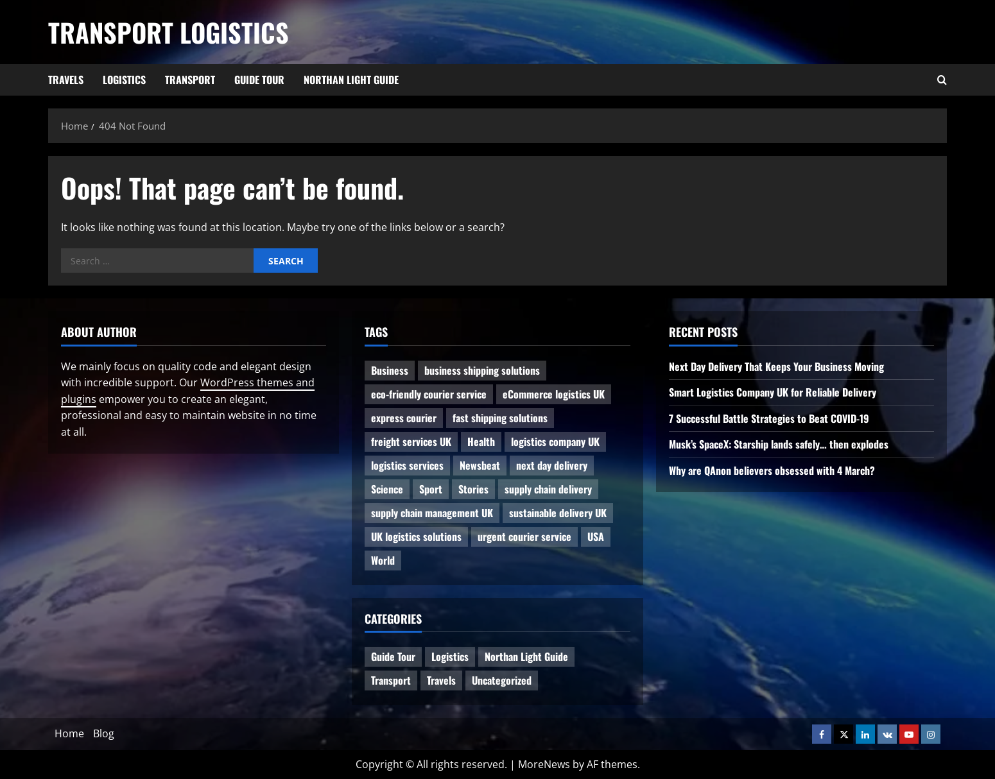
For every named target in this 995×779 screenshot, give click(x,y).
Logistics (124, 79)
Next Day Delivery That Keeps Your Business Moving (776, 366)
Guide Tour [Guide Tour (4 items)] (393, 656)
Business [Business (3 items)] (389, 370)
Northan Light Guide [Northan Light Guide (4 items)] (526, 656)
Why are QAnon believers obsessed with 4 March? (772, 470)
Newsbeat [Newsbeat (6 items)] (480, 465)
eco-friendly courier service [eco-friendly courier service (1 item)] (429, 394)
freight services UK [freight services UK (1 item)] (411, 441)
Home (69, 733)
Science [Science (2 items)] (387, 489)
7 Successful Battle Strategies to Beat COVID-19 (769, 418)
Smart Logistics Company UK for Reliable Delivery (772, 392)
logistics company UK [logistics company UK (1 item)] (555, 441)
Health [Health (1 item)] (481, 441)
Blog (103, 733)
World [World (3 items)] (383, 560)
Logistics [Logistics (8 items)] (450, 656)
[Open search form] (942, 80)
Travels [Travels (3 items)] (441, 680)
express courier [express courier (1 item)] (404, 417)
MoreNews (544, 764)
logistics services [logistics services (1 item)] (407, 465)
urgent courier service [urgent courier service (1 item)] (524, 536)
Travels (65, 79)
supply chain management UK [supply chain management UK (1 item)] (432, 512)
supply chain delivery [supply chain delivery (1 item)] (548, 489)
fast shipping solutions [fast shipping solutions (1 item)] (500, 417)
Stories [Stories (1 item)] (473, 489)
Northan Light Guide (351, 79)
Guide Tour (259, 79)
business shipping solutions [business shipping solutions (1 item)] (482, 370)
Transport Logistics (168, 32)
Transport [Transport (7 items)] (391, 680)
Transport (190, 79)
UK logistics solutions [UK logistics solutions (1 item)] (416, 536)
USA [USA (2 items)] (595, 536)
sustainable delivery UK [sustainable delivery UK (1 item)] (558, 512)
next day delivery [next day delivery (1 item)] (551, 465)
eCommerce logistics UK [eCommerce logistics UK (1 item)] (554, 394)
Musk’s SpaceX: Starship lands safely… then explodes (778, 444)
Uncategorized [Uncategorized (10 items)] (502, 680)
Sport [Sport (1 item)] (430, 489)
